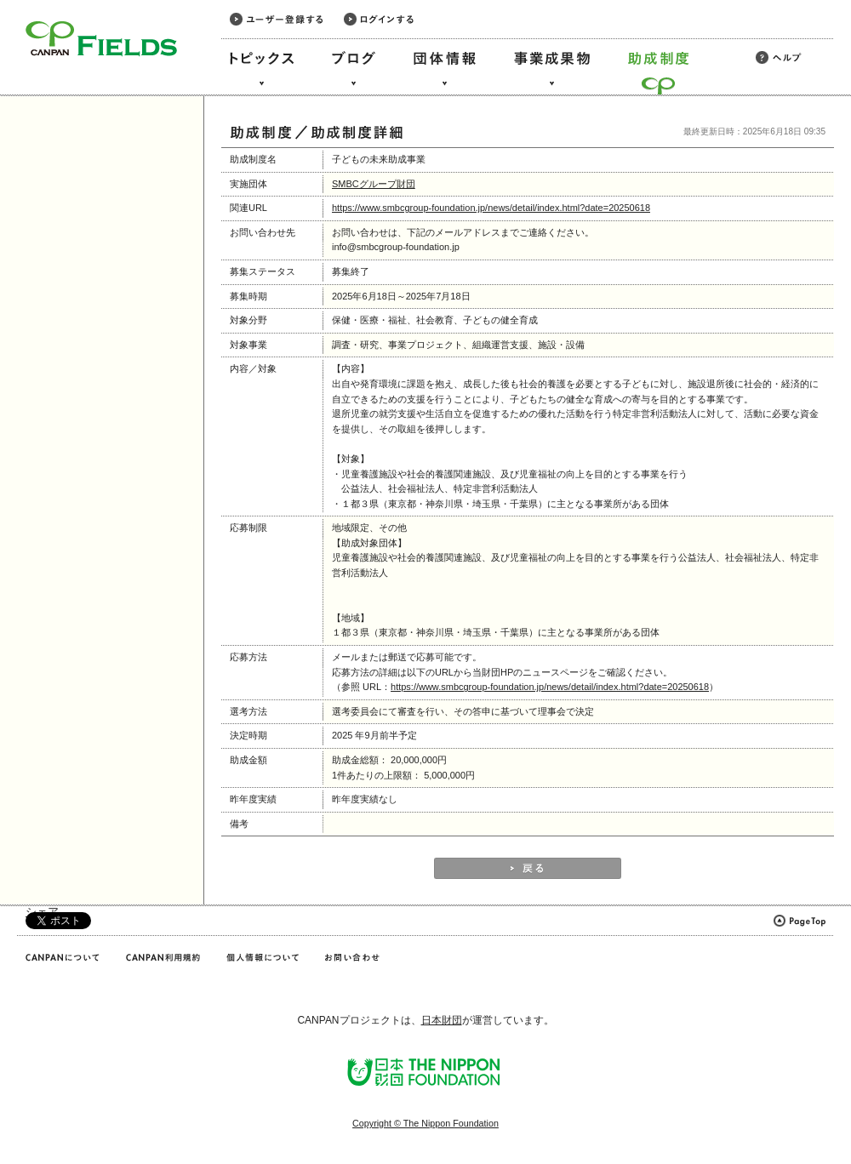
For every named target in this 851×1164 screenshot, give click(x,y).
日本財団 (441, 1020)
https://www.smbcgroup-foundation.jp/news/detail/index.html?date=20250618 (491, 208)
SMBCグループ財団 (373, 184)
